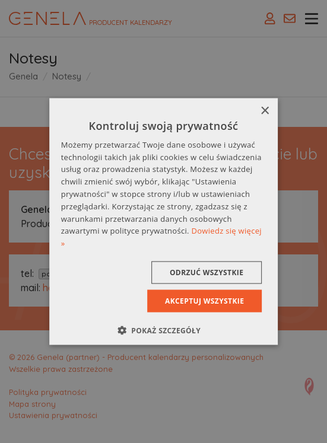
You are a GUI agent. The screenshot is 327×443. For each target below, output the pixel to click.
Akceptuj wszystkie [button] (204, 301)
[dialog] (163, 221)
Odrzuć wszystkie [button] (206, 272)
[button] (163, 330)
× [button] (264, 110)
